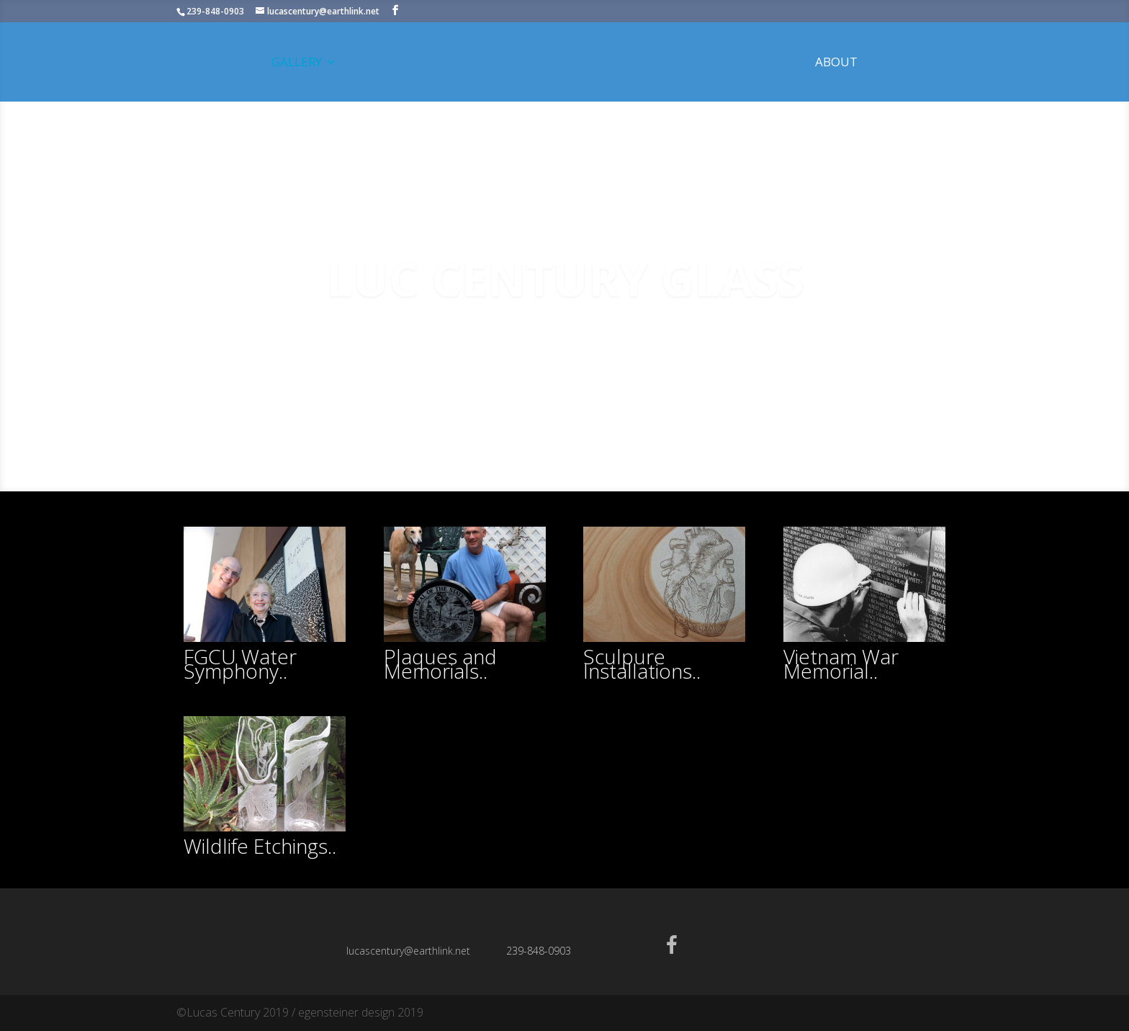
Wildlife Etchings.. (260, 846)
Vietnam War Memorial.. (841, 663)
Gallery (296, 63)
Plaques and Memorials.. (440, 663)
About (836, 63)
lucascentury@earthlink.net (408, 951)
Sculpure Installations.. (642, 663)
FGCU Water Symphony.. (240, 663)
